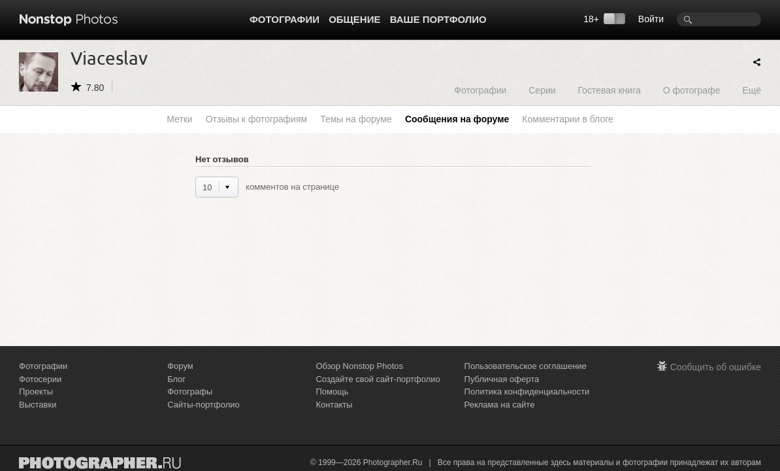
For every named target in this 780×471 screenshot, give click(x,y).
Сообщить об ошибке (715, 367)
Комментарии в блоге (567, 119)
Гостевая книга (608, 90)
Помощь (332, 391)
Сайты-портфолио (203, 405)
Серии (541, 90)
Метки (180, 119)
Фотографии (284, 19)
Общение (354, 19)
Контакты (334, 405)
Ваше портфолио (438, 19)
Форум (180, 366)
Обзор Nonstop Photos (359, 366)
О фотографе (692, 90)
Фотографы (189, 391)
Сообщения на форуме (457, 119)
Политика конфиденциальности (527, 391)
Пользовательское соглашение (525, 366)
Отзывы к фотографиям (256, 119)
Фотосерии (40, 379)
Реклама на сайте (499, 405)
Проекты (36, 391)
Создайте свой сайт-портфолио (378, 379)
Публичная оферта (502, 379)
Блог (176, 379)
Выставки (37, 405)
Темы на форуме (356, 119)
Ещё (751, 90)
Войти (651, 19)
